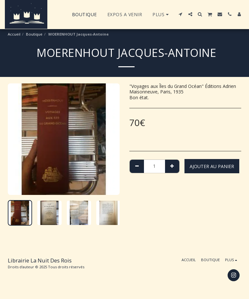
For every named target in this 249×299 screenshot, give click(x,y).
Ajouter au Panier (212, 166)
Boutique (34, 34)
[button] (180, 14)
